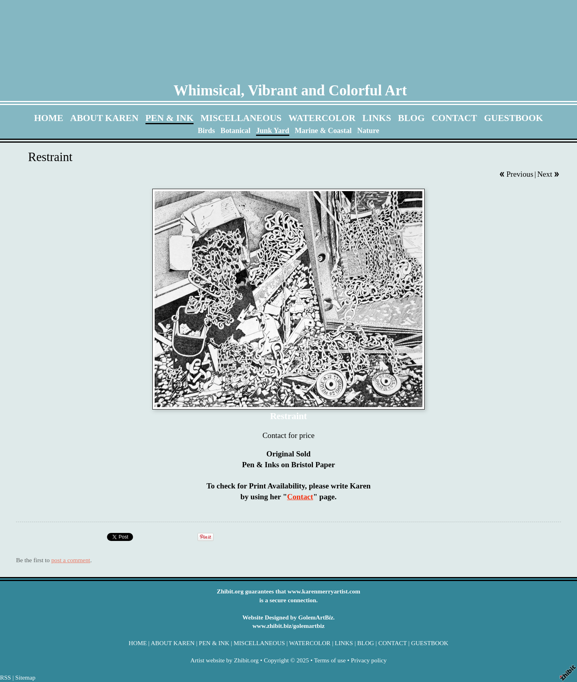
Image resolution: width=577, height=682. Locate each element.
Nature (368, 131)
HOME (48, 118)
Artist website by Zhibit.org (224, 660)
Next (544, 174)
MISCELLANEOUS (240, 118)
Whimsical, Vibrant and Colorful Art (290, 90)
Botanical (235, 131)
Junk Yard (272, 131)
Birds (206, 131)
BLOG (411, 118)
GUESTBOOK (513, 118)
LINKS (376, 118)
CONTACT (454, 118)
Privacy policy (369, 660)
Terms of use (330, 660)
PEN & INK (169, 118)
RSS (5, 677)
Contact (300, 496)
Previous (519, 174)
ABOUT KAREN (104, 118)
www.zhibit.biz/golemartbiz (288, 625)
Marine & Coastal (323, 131)
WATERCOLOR (321, 118)
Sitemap (25, 677)
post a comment (70, 560)
